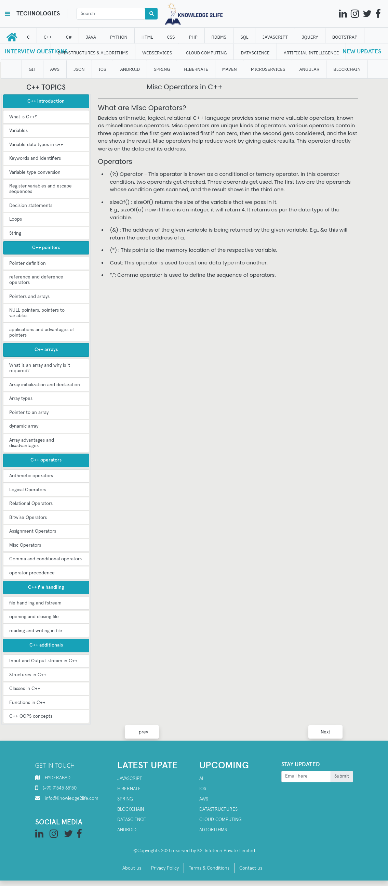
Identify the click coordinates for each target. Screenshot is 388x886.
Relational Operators (31, 503)
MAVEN (229, 69)
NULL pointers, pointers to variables (37, 313)
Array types (20, 398)
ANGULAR (309, 69)
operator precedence (32, 573)
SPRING (162, 69)
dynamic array (23, 426)
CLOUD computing (206, 53)
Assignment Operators (32, 531)
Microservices (268, 69)
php (193, 37)
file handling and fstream (35, 603)
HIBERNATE (196, 69)
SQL (245, 37)
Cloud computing (220, 819)
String (15, 233)
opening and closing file (34, 616)
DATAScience (255, 53)
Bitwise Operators (28, 517)
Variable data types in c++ (36, 144)
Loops (15, 219)
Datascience (131, 819)
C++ (48, 37)
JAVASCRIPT (275, 37)
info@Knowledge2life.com (71, 798)
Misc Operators (25, 545)
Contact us (250, 868)
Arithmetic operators (31, 475)
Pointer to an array (29, 412)
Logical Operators (27, 489)
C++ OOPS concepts (30, 716)
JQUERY (310, 37)
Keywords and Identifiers (35, 158)
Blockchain (130, 809)
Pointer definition (27, 263)
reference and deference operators (36, 280)
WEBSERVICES (157, 53)
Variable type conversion (35, 172)
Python (119, 37)
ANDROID (130, 69)
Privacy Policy (165, 868)
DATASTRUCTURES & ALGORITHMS (93, 53)
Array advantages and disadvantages (31, 443)
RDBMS (219, 37)
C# (69, 37)
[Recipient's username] (306, 776)
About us (131, 868)
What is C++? (23, 117)
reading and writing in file (35, 630)
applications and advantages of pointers (41, 332)
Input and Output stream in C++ (43, 661)
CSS (171, 37)
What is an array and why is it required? (39, 368)
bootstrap (344, 37)
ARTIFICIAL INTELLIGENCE (311, 53)
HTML (147, 37)
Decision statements (30, 205)
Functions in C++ (27, 702)
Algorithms (213, 830)
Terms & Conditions (209, 868)
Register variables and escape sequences (40, 189)
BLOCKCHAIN (347, 69)
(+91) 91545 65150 (60, 788)
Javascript (129, 778)
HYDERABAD (57, 778)
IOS (102, 69)
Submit (341, 776)
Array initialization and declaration (44, 384)
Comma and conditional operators (45, 559)
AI (201, 778)
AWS (203, 799)
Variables (18, 130)
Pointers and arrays (29, 296)
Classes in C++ (24, 688)
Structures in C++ (27, 675)
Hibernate (129, 788)
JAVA (91, 37)
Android (126, 830)
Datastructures (218, 809)
